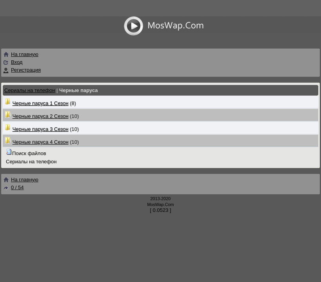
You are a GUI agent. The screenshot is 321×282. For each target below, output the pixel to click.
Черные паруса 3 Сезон (41, 129)
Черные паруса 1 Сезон (41, 103)
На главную (20, 54)
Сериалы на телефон (29, 90)
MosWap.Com (160, 204)
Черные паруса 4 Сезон (41, 142)
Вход (16, 62)
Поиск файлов (29, 153)
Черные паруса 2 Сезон (41, 116)
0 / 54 (13, 187)
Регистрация (26, 70)
